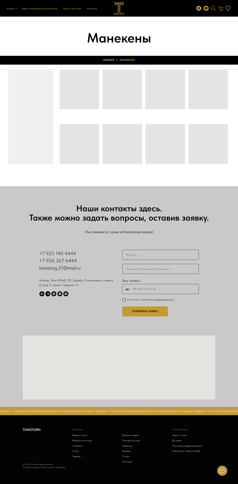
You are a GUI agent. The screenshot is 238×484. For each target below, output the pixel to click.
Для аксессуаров (130, 435)
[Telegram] (47, 293)
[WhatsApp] (59, 293)
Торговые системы (131, 440)
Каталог (11, 8)
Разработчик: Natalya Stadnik (186, 451)
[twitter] (213, 8)
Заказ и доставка (72, 8)
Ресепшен (127, 461)
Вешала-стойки (79, 435)
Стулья (125, 456)
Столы (75, 451)
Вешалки (126, 451)
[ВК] (53, 293)
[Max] (41, 293)
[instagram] (228, 8)
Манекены (127, 59)
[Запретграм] (65, 293)
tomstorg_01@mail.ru (60, 268)
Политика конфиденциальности (187, 445)
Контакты (92, 8)
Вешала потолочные (82, 440)
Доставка (176, 440)
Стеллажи (77, 445)
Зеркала (76, 456)
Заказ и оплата (179, 435)
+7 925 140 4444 (57, 253)
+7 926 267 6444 (58, 260)
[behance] (220, 8)
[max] (198, 8)
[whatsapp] (206, 8)
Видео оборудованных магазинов (39, 8)
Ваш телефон (131, 281)
